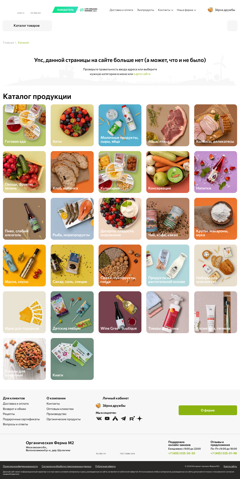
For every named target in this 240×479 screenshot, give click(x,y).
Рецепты (9, 414)
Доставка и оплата (121, 9)
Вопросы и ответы (15, 424)
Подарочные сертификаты (21, 419)
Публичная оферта (105, 466)
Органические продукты (64, 419)
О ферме (208, 410)
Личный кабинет (116, 398)
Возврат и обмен (14, 408)
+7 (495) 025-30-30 (181, 453)
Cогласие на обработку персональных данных (66, 466)
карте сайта (142, 74)
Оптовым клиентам (60, 408)
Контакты (53, 403)
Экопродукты (145, 9)
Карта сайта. (230, 466)
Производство (56, 414)
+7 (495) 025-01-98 (224, 453)
